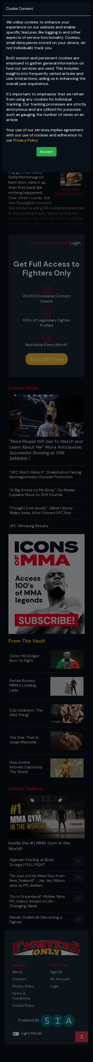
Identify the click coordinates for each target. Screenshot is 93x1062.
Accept (46, 151)
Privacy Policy (25, 140)
